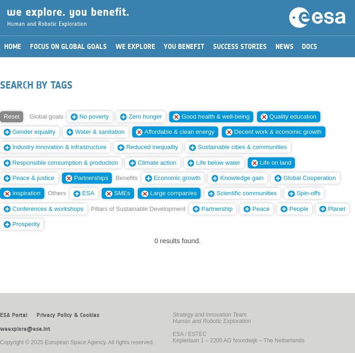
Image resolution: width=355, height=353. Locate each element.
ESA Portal (13, 315)
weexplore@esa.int (25, 329)
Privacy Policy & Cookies (68, 315)
